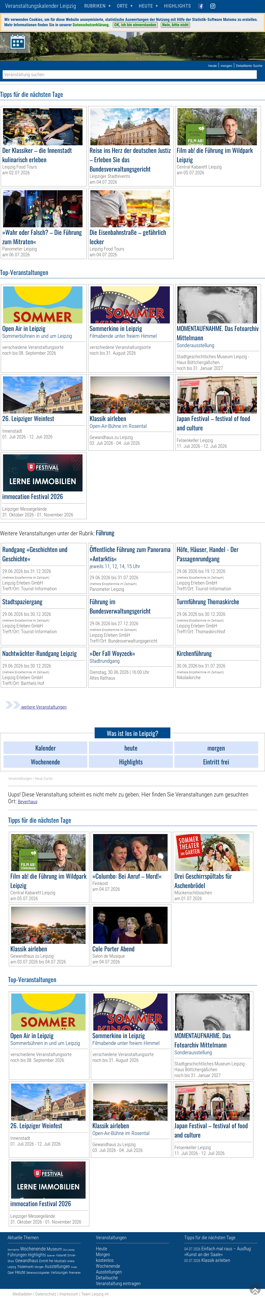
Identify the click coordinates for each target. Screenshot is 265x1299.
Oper (11, 1272)
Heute (20, 1272)
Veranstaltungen (20, 778)
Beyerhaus (27, 802)
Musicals (60, 1261)
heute (212, 66)
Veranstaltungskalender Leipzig (40, 6)
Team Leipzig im (95, 1293)
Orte (122, 6)
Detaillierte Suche (249, 66)
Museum (54, 1249)
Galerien (51, 1255)
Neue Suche (43, 778)
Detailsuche (107, 1278)
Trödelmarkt (25, 1267)
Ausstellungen (57, 1266)
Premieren (75, 1273)
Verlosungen (59, 1272)
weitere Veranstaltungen (36, 707)
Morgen (39, 1267)
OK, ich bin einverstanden (135, 24)
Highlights (177, 6)
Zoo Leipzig (68, 1249)
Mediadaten (22, 1293)
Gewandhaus (26, 1260)
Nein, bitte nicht (175, 24)
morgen (226, 66)
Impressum (68, 1293)
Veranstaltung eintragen (118, 1283)
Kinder (74, 1267)
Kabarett (61, 1255)
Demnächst (13, 1249)
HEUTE (146, 6)
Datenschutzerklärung (91, 24)
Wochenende (33, 1249)
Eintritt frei (46, 1261)
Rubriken (95, 6)
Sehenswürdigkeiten (38, 1273)
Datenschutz (45, 1293)
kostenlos (105, 1260)
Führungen (17, 1254)
